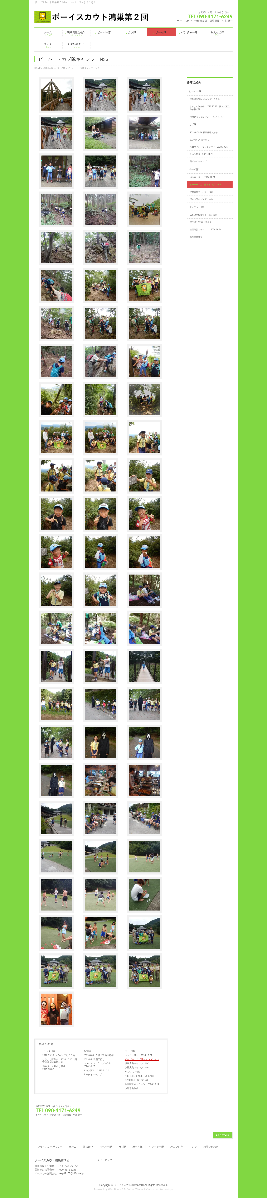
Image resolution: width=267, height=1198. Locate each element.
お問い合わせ (210, 1146)
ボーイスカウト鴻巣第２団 (129, 1185)
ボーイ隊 (130, 1051)
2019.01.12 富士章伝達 (136, 1080)
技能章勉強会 (132, 1088)
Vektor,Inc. (153, 1189)
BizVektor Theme (134, 1189)
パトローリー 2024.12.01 (138, 1055)
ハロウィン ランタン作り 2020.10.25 (98, 1064)
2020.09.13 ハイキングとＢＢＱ (58, 1055)
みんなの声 (176, 1146)
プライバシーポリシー (50, 1146)
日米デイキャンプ (92, 1074)
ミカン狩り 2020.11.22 (96, 1070)
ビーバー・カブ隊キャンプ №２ (142, 1059)
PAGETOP (222, 1135)
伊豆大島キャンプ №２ (137, 1063)
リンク (193, 1146)
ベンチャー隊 (132, 1071)
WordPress (114, 1189)
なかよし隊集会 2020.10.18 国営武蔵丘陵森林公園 (59, 1061)
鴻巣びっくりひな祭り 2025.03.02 (55, 1067)
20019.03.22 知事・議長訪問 (139, 1076)
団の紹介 (88, 1146)
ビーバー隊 (48, 1051)
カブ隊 (87, 1051)
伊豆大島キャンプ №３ (137, 1067)
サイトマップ (104, 1160)
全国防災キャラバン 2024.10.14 (142, 1084)
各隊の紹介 (46, 1044)
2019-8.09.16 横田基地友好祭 (98, 1055)
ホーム (73, 1146)
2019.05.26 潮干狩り (94, 1059)
